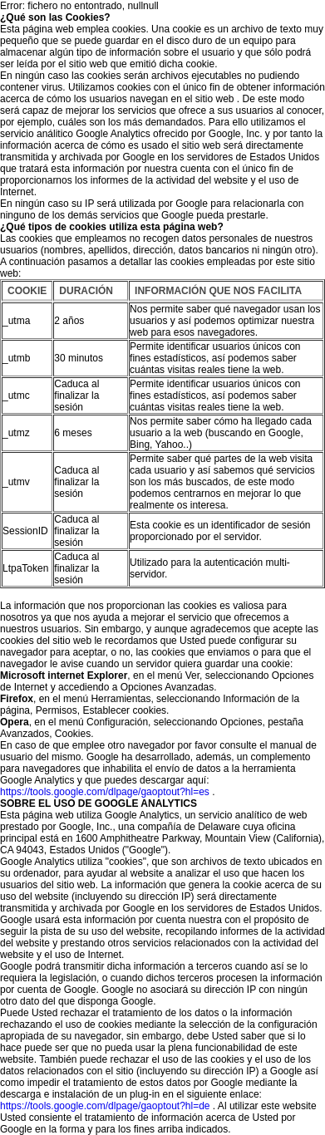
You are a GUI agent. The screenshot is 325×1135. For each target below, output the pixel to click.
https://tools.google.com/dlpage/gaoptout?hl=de (105, 1106)
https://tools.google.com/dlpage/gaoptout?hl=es (104, 792)
